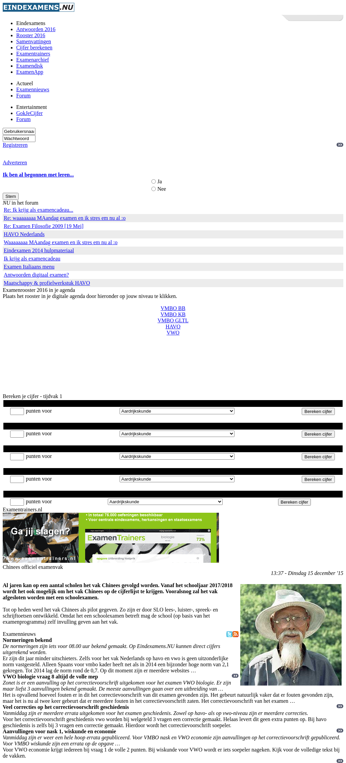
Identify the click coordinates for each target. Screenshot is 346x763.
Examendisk (29, 66)
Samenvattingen (33, 41)
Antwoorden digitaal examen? (36, 275)
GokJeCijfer (29, 113)
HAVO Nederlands (24, 234)
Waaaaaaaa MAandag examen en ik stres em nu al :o (61, 242)
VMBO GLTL (172, 320)
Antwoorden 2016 (35, 29)
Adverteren (15, 162)
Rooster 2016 (30, 35)
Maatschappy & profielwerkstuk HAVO (47, 283)
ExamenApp (29, 72)
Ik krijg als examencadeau (32, 258)
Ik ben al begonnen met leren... (38, 175)
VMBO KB (173, 314)
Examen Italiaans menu (29, 267)
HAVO (173, 326)
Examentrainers (33, 53)
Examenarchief (32, 60)
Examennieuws (32, 89)
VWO (173, 333)
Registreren (15, 145)
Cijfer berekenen (34, 47)
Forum (23, 95)
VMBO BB (172, 308)
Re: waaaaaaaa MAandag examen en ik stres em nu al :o (65, 218)
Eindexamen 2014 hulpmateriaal (39, 250)
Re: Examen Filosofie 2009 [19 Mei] (43, 226)
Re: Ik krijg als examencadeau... (38, 210)
